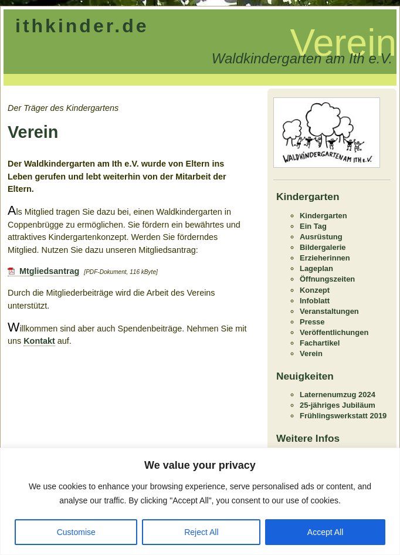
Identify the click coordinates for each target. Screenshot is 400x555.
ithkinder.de (82, 25)
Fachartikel (320, 343)
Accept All (325, 532)
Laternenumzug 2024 (337, 394)
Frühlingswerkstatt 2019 (343, 415)
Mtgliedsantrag (49, 271)
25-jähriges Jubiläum (337, 405)
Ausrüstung (321, 236)
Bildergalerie (322, 247)
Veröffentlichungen (334, 332)
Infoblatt (315, 300)
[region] (200, 501)
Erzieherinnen (325, 257)
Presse (312, 321)
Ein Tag (313, 226)
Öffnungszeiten (327, 279)
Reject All (201, 532)
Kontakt (39, 341)
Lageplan (316, 268)
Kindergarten (323, 215)
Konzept (315, 290)
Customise (76, 532)
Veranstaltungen (329, 311)
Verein (311, 353)
